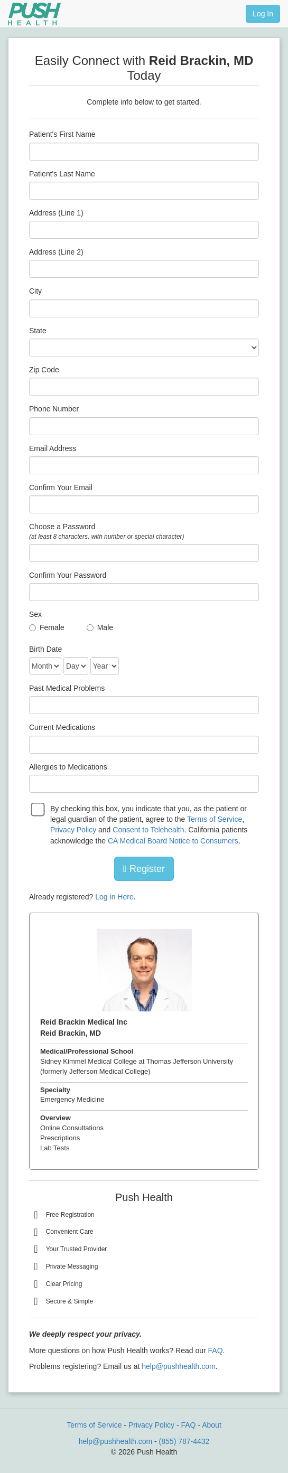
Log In (263, 14)
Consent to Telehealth (148, 829)
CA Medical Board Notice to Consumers (173, 841)
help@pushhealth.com (179, 1366)
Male (105, 627)
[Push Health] (34, 14)
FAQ (215, 1350)
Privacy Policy (73, 829)
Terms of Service (214, 819)
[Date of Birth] (45, 666)
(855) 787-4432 (184, 1441)
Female (52, 627)
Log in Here (114, 897)
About (211, 1425)
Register (144, 869)
